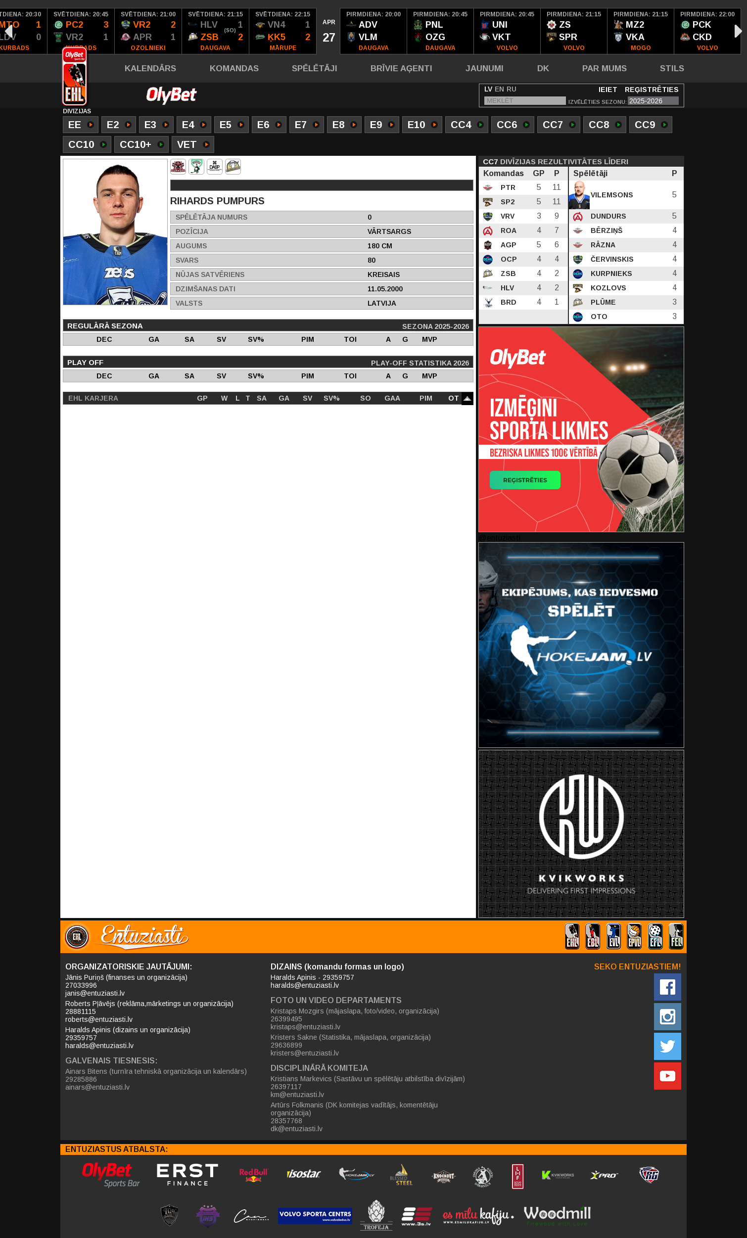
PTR (507, 187)
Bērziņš (605, 230)
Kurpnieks (610, 273)
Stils (672, 68)
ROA (507, 230)
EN (499, 89)
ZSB (507, 273)
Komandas (234, 68)
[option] (81, 31)
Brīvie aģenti (401, 68)
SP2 (506, 202)
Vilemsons (611, 195)
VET (193, 145)
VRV (506, 216)
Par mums (604, 68)
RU (511, 89)
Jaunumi (485, 68)
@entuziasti (499, 538)
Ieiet (608, 89)
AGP (507, 245)
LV (488, 89)
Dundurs (607, 216)
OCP (508, 259)
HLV (506, 288)
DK (543, 68)
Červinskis (611, 259)
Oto (598, 317)
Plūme (602, 302)
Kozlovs (607, 288)
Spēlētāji (314, 68)
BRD (507, 302)
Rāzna (602, 245)
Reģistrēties (652, 89)
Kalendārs (150, 68)
